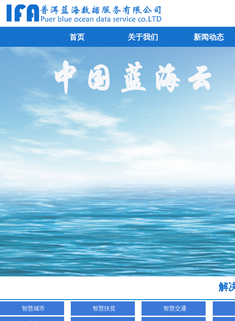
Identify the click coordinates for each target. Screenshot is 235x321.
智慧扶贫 (104, 308)
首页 (77, 37)
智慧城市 (33, 308)
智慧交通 (174, 308)
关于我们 (143, 37)
